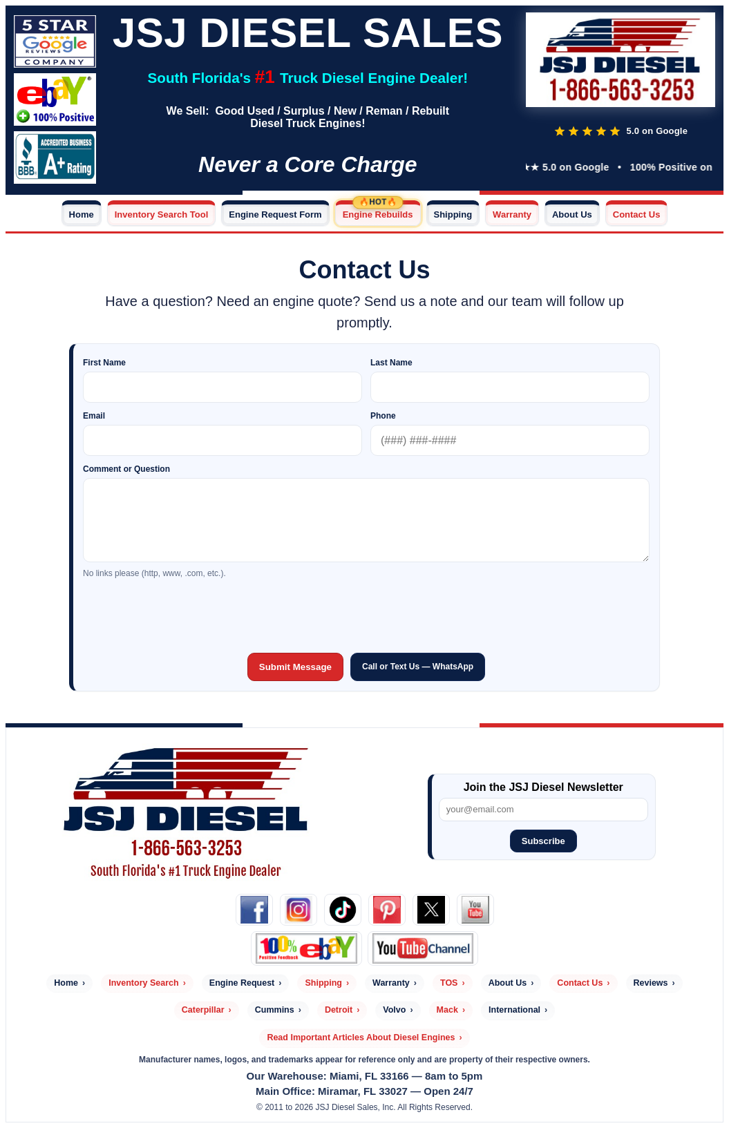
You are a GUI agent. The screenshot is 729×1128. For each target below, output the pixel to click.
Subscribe (543, 841)
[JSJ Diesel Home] (620, 60)
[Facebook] (254, 910)
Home (81, 214)
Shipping (453, 214)
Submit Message (295, 667)
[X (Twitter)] (431, 910)
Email (94, 416)
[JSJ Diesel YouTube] (423, 948)
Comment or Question (126, 469)
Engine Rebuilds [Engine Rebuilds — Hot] (378, 214)
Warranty (512, 214)
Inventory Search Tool (162, 214)
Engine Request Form (275, 214)
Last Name (391, 362)
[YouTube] (475, 910)
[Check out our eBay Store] (55, 96)
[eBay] (306, 948)
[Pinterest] (387, 910)
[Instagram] (298, 910)
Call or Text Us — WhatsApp (417, 666)
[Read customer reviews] (620, 131)
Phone (383, 416)
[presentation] (366, 613)
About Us (572, 214)
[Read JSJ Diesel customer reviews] (55, 38)
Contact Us (637, 214)
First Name (104, 362)
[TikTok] (342, 910)
